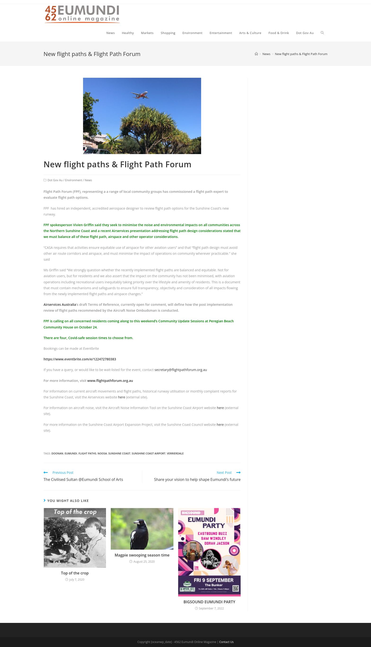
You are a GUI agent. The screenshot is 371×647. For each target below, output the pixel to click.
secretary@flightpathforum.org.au (181, 369)
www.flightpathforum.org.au (110, 380)
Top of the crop (75, 573)
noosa (102, 453)
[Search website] (322, 33)
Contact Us (226, 642)
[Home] (256, 54)
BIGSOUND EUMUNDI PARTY (209, 601)
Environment (73, 180)
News (88, 180)
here (121, 397)
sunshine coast (119, 453)
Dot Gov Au (55, 180)
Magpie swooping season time (142, 555)
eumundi (71, 453)
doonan (57, 453)
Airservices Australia (60, 304)
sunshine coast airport (148, 453)
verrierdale (175, 453)
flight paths (87, 453)
